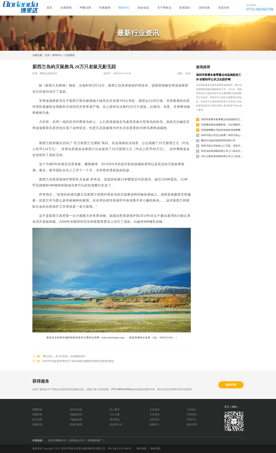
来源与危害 (76, 409)
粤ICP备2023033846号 (119, 448)
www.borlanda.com (113, 337)
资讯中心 (124, 7)
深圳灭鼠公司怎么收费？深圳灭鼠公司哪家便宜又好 (222, 135)
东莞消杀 (223, 7)
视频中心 (154, 424)
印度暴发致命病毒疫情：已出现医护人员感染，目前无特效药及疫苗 (222, 124)
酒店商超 (115, 419)
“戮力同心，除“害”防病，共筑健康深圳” (64, 356)
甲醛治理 (85, 7)
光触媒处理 (76, 414)
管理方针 (192, 419)
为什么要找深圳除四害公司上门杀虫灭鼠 (222, 156)
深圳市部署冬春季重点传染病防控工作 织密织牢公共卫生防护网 (222, 119)
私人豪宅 (115, 409)
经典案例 (104, 7)
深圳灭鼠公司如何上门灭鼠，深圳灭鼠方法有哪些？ (222, 145)
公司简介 (192, 409)
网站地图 (142, 448)
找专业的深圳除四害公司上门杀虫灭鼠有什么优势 (222, 151)
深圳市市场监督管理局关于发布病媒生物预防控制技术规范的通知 (78, 361)
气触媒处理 (76, 419)
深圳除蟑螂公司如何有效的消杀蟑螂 (220, 130)
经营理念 (192, 414)
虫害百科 (154, 419)
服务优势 (192, 424)
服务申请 (231, 384)
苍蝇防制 (37, 424)
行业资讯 (70, 55)
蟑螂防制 (37, 409)
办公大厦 (115, 414)
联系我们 (185, 7)
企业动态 (154, 409)
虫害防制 (66, 7)
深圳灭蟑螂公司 (56, 440)
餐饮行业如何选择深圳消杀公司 (218, 140)
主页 (47, 55)
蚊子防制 (37, 419)
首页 (49, 7)
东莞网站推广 (94, 440)
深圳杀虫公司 (76, 440)
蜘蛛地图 (156, 448)
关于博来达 (164, 7)
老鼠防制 (37, 414)
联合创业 (143, 7)
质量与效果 (76, 424)
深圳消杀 (204, 7)
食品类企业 (116, 424)
